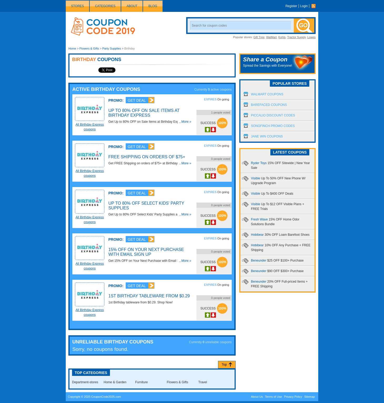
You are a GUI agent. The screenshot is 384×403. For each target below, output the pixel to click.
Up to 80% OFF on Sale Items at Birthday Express (144, 112)
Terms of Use (273, 396)
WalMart (271, 37)
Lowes (311, 37)
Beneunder (277, 260)
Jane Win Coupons (267, 136)
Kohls (282, 37)
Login (304, 6)
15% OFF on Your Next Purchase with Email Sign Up (146, 252)
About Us (257, 396)
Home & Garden (115, 382)
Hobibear (280, 235)
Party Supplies (111, 48)
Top (224, 364)
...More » (185, 122)
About (132, 6)
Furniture (141, 382)
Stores (77, 6)
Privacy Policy (293, 396)
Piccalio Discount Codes (273, 115)
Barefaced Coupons (269, 105)
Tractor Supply (296, 37)
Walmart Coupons (267, 94)
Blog (152, 6)
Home (72, 48)
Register (291, 6)
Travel (202, 382)
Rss (314, 6)
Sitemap (309, 396)
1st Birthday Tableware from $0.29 (149, 296)
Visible (272, 193)
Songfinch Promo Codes (273, 126)
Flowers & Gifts (89, 48)
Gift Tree (258, 37)
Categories (105, 6)
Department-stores (85, 382)
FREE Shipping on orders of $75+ (146, 157)
